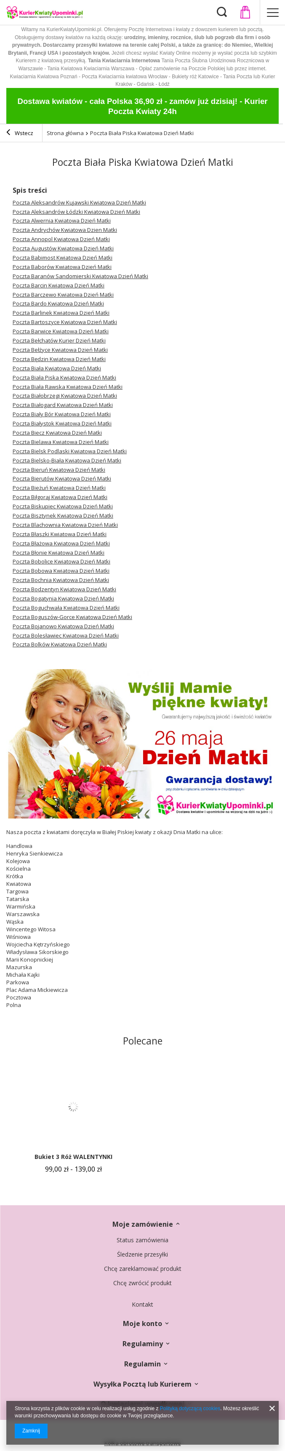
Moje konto (142, 1323)
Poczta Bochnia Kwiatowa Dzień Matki (61, 580)
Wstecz (19, 133)
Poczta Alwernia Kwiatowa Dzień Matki (62, 220)
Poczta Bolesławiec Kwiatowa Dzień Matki (66, 635)
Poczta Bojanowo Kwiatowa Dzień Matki (63, 626)
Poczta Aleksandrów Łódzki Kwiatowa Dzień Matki (76, 211)
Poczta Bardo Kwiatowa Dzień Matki (58, 303)
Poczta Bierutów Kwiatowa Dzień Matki (62, 478)
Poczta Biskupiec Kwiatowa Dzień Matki (63, 506)
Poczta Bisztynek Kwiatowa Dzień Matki (63, 515)
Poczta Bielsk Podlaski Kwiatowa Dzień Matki (70, 451)
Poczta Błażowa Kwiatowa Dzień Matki (61, 543)
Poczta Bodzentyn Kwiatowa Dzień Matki (64, 589)
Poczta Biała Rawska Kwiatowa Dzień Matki (68, 387)
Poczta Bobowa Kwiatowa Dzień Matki (61, 570)
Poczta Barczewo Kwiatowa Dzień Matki (63, 294)
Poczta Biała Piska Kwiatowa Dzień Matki (64, 377)
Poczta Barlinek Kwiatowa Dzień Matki (61, 312)
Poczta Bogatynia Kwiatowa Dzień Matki (63, 598)
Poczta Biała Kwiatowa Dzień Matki (57, 368)
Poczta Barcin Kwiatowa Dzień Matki (58, 285)
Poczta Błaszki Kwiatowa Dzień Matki (60, 534)
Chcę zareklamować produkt (142, 1269)
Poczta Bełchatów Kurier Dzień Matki (59, 340)
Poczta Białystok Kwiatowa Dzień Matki (62, 423)
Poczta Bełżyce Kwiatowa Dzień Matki (60, 349)
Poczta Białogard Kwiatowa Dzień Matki (63, 405)
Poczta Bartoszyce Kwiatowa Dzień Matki (65, 322)
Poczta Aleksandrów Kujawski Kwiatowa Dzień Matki (79, 202)
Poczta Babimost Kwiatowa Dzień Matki (62, 257)
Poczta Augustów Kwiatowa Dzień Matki (63, 248)
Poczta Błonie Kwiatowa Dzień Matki (58, 552)
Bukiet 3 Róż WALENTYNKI (73, 1157)
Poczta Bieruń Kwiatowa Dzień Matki (59, 469)
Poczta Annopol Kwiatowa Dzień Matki (61, 239)
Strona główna (65, 133)
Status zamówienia (142, 1240)
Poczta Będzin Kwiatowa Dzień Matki (59, 359)
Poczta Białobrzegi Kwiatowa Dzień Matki (65, 395)
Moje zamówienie (142, 1224)
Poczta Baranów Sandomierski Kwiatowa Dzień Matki (80, 276)
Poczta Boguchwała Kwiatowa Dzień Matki (66, 607)
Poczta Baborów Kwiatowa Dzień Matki (62, 267)
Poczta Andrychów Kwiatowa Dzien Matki (65, 230)
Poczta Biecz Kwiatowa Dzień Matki (57, 432)
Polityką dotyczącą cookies (190, 1408)
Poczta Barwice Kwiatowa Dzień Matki (61, 331)
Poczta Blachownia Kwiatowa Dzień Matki (65, 525)
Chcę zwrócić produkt (142, 1283)
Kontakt (142, 1304)
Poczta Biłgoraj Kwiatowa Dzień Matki (60, 497)
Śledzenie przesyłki (142, 1254)
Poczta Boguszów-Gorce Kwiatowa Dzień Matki (72, 617)
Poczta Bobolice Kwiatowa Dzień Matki (61, 561)
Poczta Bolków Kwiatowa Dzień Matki (60, 644)
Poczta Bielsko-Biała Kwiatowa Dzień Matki (67, 460)
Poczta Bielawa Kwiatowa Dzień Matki (61, 442)
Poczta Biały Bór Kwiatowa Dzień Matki (62, 414)
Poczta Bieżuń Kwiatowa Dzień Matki (59, 488)
